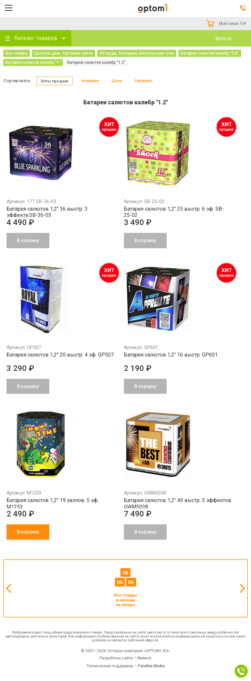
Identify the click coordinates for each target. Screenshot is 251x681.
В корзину (28, 531)
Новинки (90, 80)
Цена (116, 80)
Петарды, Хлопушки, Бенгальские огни (137, 53)
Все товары (16, 53)
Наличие (143, 80)
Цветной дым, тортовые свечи (63, 53)
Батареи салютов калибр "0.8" (210, 53)
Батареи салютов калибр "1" (33, 62)
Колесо (144, 658)
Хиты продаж (54, 81)
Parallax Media (151, 666)
